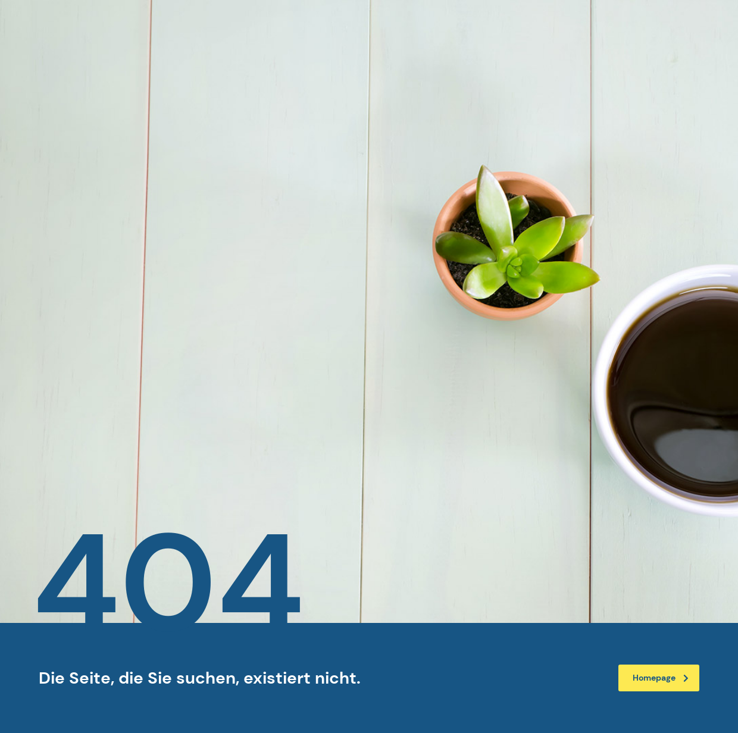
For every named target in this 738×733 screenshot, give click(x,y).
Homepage (661, 677)
